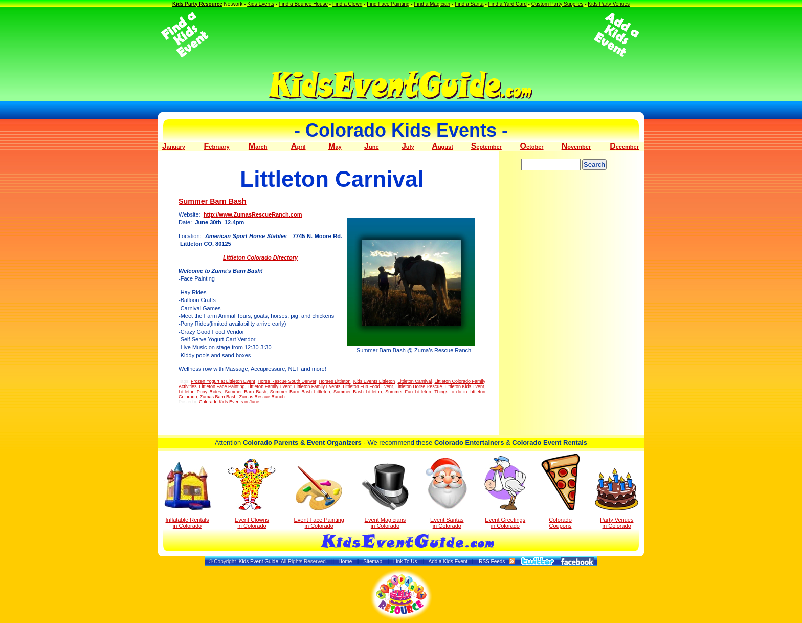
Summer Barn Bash (213, 201)
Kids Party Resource (197, 4)
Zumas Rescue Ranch (262, 396)
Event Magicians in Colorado (385, 496)
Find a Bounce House (303, 4)
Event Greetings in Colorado (505, 492)
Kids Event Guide (258, 561)
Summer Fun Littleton (408, 391)
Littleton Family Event (270, 386)
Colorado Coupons (560, 491)
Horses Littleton (335, 381)
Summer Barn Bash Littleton (300, 391)
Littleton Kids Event (464, 386)
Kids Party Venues (609, 4)
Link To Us (405, 561)
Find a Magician (432, 4)
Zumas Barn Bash (218, 396)
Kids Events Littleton (374, 381)
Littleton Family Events (317, 386)
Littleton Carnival (414, 381)
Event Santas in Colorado (447, 492)
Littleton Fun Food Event (368, 386)
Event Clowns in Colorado (252, 493)
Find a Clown (347, 4)
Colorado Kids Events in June (229, 401)
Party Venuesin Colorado (616, 498)
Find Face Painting (388, 4)
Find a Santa (469, 4)
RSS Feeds (492, 561)
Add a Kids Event (447, 561)
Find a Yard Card (507, 4)
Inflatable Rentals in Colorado (187, 495)
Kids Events (260, 4)
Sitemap (372, 561)
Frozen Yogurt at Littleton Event (223, 381)
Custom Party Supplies (557, 4)
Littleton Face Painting (222, 386)
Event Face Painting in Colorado (319, 497)
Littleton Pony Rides (200, 391)
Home (345, 561)
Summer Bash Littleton (357, 391)
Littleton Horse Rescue (418, 386)
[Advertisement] (401, 35)
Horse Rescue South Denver (287, 381)
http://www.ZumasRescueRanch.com (253, 214)
